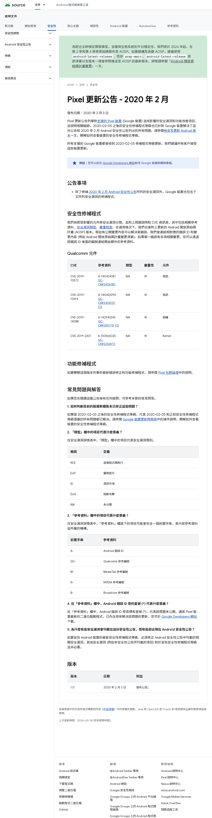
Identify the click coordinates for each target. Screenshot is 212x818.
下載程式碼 (66, 784)
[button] (24, 33)
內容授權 (108, 709)
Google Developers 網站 (119, 163)
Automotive (147, 26)
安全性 (94, 85)
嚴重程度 (105, 227)
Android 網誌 (118, 784)
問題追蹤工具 (169, 809)
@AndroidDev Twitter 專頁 (127, 777)
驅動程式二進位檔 (70, 803)
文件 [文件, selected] (38, 5)
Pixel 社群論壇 (168, 373)
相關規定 (64, 777)
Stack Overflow (171, 803)
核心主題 (73, 26)
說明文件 (11, 16)
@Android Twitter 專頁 (124, 771)
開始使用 (30, 26)
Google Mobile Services (176, 796)
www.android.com (173, 790)
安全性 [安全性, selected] (52, 26)
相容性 (94, 26)
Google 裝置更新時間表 (140, 419)
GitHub (63, 809)
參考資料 (173, 26)
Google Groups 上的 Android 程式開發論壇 (133, 808)
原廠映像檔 (66, 796)
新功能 (9, 26)
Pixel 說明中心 (170, 777)
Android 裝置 (119, 26)
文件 (82, 85)
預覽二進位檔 (67, 790)
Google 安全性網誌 (122, 790)
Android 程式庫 (69, 771)
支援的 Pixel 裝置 (109, 121)
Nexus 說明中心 (171, 784)
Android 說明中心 (172, 771)
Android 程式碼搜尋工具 (72, 5)
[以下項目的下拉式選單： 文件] (45, 5)
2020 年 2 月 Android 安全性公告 (113, 192)
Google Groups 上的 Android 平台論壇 (133, 798)
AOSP (70, 85)
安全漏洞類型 (86, 227)
